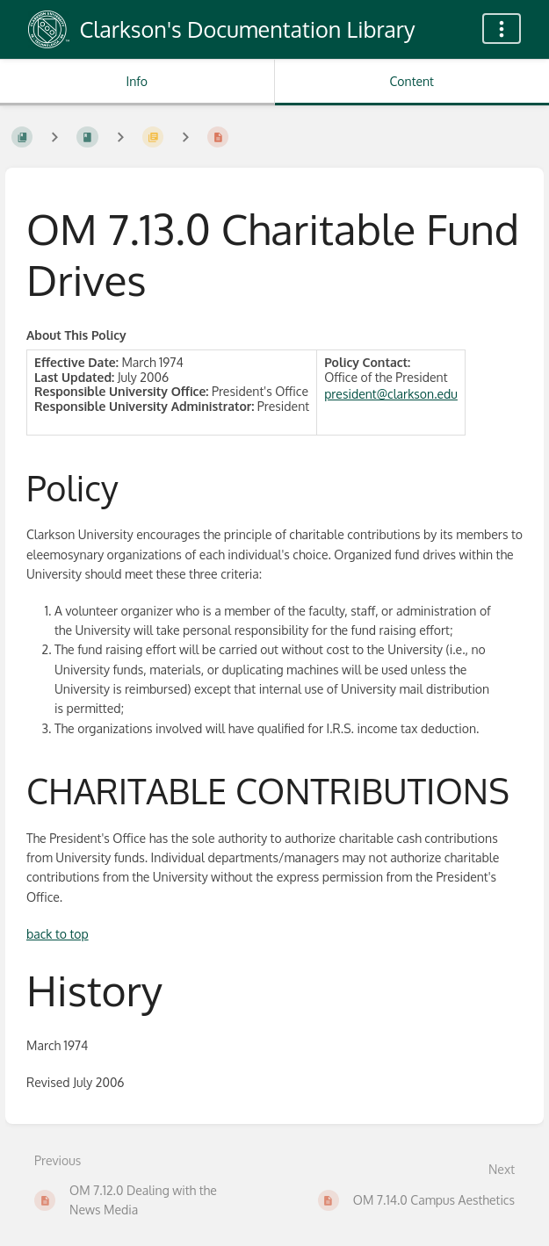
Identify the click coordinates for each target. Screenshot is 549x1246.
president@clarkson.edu (391, 393)
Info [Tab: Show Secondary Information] (137, 81)
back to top (57, 933)
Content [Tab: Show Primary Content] (412, 81)
